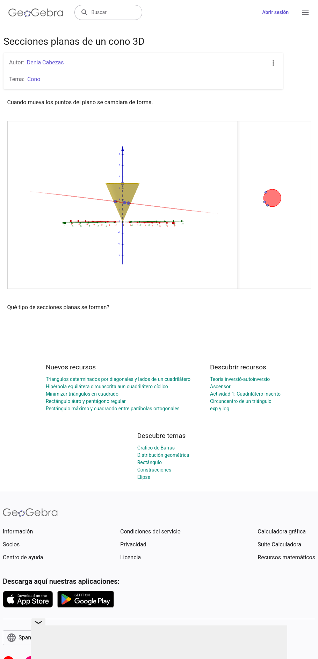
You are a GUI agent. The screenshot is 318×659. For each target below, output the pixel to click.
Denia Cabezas (45, 62)
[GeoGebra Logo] (35, 12)
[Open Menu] (305, 12)
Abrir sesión (275, 12)
